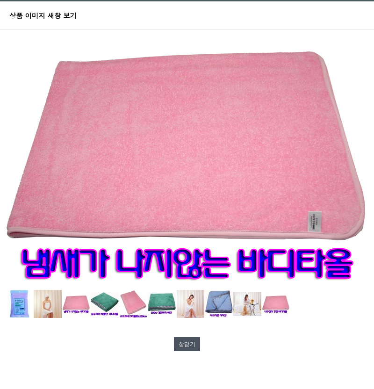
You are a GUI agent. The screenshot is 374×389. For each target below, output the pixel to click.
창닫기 (187, 344)
